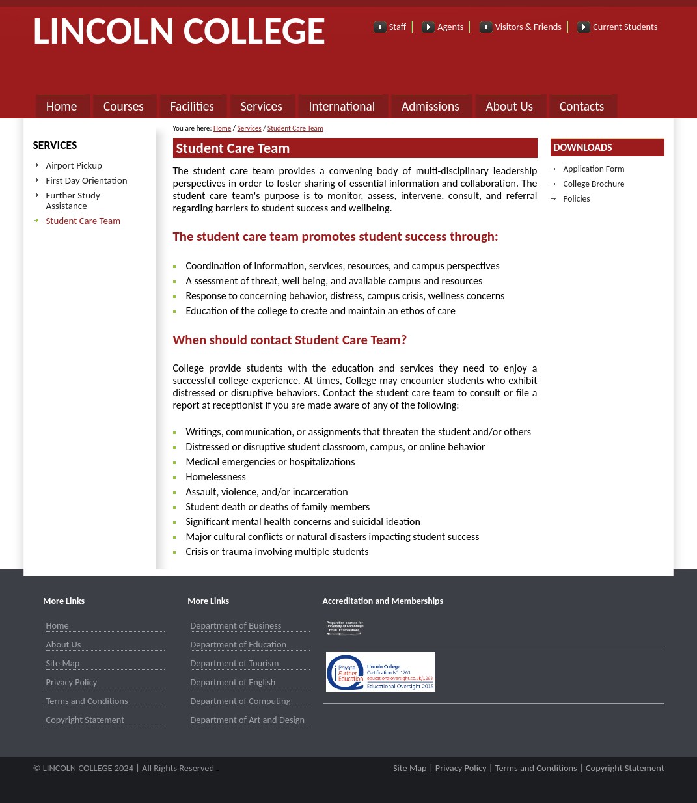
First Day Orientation (87, 180)
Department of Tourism (235, 663)
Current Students (625, 27)
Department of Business (236, 625)
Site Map (63, 663)
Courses (123, 106)
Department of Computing (241, 701)
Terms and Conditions (87, 701)
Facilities (192, 106)
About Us (510, 106)
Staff (397, 27)
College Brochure (594, 183)
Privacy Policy (72, 682)
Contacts (582, 106)
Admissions (430, 106)
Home (61, 106)
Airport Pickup (74, 165)
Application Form (594, 168)
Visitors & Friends (528, 27)
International (342, 106)
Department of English (233, 682)
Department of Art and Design (248, 720)
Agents (450, 27)
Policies (577, 198)
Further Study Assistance (73, 200)
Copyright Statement (85, 720)
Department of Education (239, 644)
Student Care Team (83, 220)
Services (261, 106)
